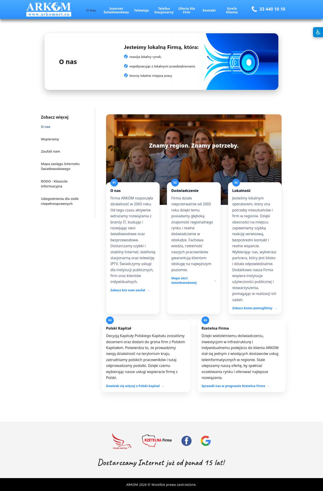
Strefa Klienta (232, 10)
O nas (91, 10)
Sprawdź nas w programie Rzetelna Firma (233, 386)
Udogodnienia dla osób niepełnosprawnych (59, 201)
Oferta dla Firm (186, 10)
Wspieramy (50, 139)
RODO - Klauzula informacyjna (54, 184)
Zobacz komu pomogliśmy (252, 308)
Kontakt (209, 10)
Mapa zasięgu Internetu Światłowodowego (60, 166)
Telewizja (141, 10)
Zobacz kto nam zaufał (127, 290)
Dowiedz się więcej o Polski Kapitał (133, 386)
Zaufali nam (50, 151)
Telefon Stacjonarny (163, 10)
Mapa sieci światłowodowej (184, 280)
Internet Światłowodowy (116, 10)
